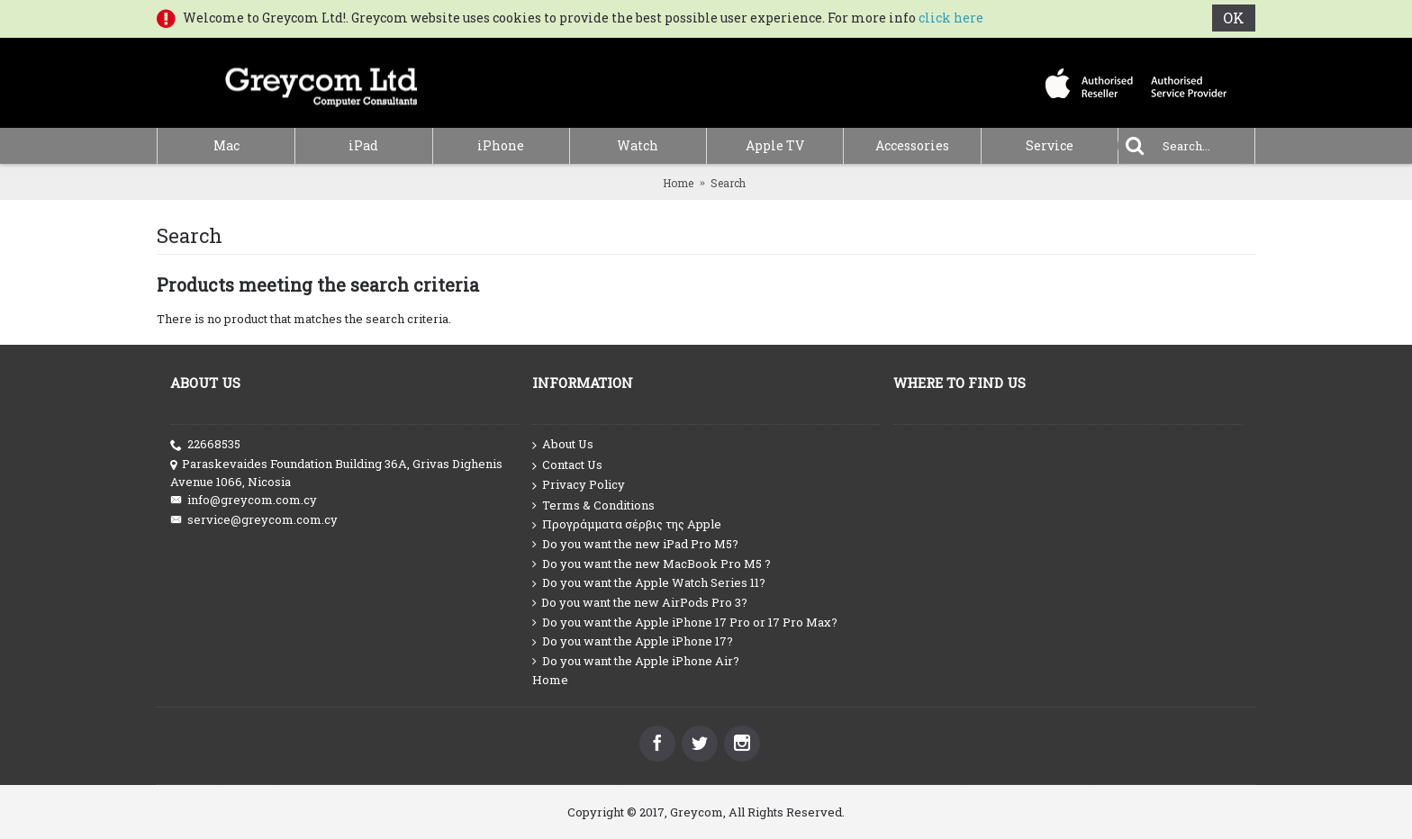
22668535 (205, 444)
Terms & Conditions (593, 505)
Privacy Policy (578, 485)
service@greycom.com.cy (254, 519)
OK (1234, 17)
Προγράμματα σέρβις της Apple (626, 524)
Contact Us (567, 465)
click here (951, 17)
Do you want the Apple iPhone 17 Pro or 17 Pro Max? (684, 622)
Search (728, 183)
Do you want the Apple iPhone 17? (632, 641)
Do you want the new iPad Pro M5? (635, 544)
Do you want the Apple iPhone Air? (635, 661)
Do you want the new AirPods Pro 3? (639, 602)
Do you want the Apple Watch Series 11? (648, 582)
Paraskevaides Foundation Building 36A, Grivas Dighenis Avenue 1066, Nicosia (336, 473)
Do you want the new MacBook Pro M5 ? (651, 564)
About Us (562, 445)
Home (678, 183)
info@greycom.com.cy (243, 500)
